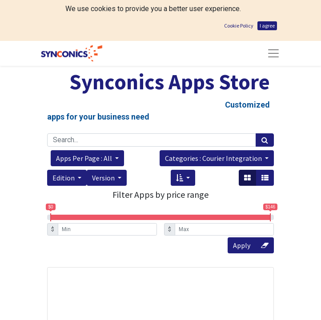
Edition (64, 177)
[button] (87, 158)
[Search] (265, 140)
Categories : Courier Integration (214, 158)
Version (104, 177)
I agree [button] (267, 25)
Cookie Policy (238, 25)
